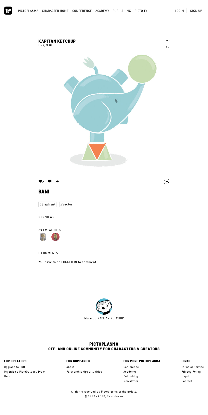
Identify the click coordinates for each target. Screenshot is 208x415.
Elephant (48, 204)
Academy (102, 11)
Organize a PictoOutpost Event (24, 371)
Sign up (196, 11)
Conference (82, 11)
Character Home (55, 11)
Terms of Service (193, 367)
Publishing (122, 11)
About (70, 367)
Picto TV (141, 11)
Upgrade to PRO (14, 367)
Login (179, 11)
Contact (187, 381)
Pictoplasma (28, 11)
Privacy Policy (191, 371)
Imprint (187, 376)
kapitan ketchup (57, 41)
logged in (69, 262)
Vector (67, 204)
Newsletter (131, 381)
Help (7, 376)
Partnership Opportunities (84, 371)
